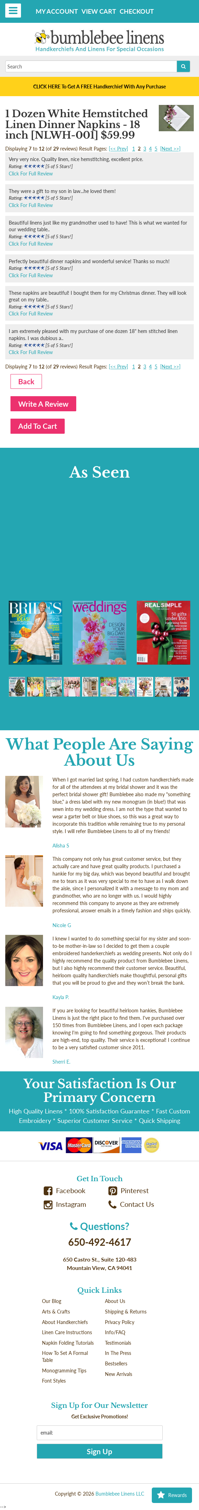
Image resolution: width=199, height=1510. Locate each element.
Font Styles (54, 1381)
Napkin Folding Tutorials (68, 1343)
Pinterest (128, 1190)
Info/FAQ (115, 1332)
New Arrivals (118, 1374)
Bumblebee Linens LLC (119, 1494)
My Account (57, 11)
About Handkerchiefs (65, 1322)
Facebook (65, 1190)
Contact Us (131, 1204)
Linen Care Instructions (67, 1332)
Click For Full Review (31, 174)
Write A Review (43, 403)
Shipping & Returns (126, 1312)
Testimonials (118, 1343)
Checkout (137, 11)
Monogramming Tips (64, 1370)
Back (26, 381)
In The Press (118, 1353)
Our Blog (51, 1301)
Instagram (65, 1204)
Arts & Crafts (56, 1312)
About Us (115, 1301)
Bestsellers (116, 1363)
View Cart (98, 11)
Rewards (172, 1495)
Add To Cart (37, 425)
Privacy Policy (119, 1322)
